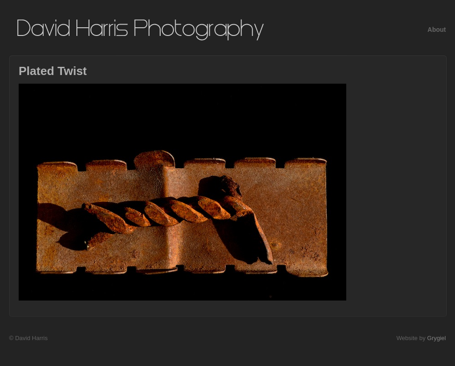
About (437, 29)
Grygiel (436, 338)
